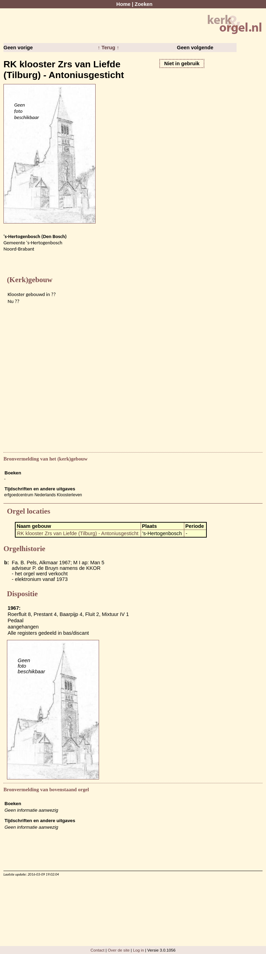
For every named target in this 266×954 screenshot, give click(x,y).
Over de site (119, 950)
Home (123, 4)
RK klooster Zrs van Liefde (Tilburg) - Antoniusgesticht (78, 533)
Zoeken (143, 4)
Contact (97, 950)
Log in (138, 950)
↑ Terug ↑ (108, 47)
